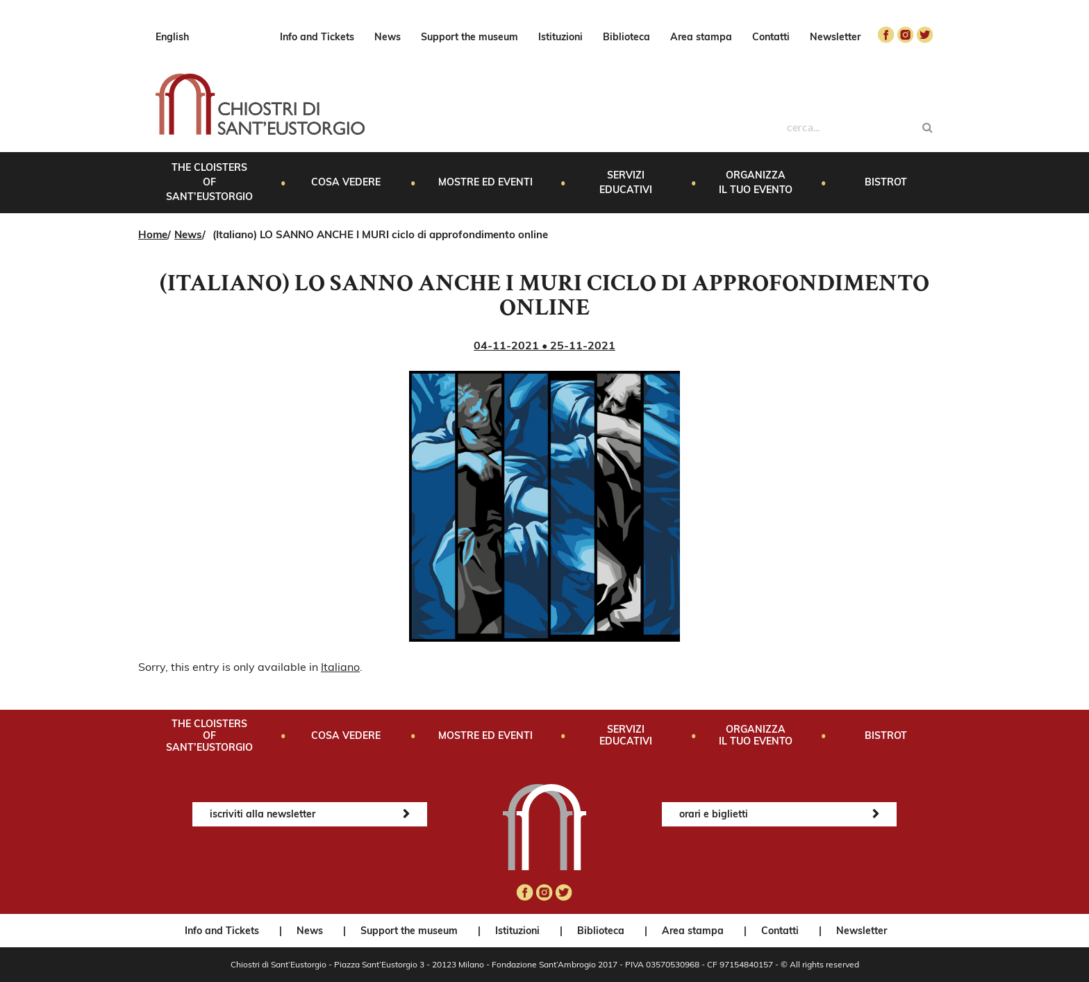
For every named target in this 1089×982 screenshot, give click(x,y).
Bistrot (886, 182)
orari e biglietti (713, 814)
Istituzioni (560, 37)
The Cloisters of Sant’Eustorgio (209, 182)
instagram (905, 34)
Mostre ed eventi (485, 182)
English (172, 37)
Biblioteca (626, 37)
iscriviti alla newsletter (262, 814)
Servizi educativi (625, 182)
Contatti (771, 37)
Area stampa (701, 37)
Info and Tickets (317, 37)
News (387, 37)
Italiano (340, 667)
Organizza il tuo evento (755, 182)
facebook (886, 34)
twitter (925, 34)
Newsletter (835, 37)
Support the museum (469, 37)
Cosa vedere (346, 182)
